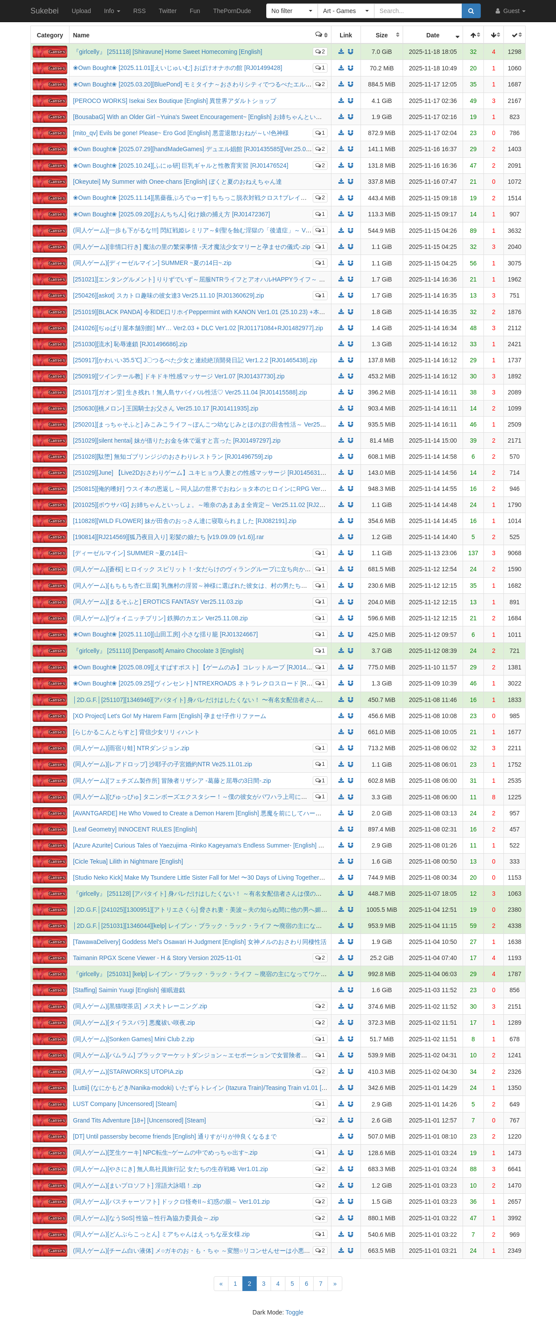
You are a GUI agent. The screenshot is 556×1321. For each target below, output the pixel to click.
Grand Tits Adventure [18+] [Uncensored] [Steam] (139, 1120)
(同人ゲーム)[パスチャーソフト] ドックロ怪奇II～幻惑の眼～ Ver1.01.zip (171, 1201)
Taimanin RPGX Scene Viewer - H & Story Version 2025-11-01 (157, 957)
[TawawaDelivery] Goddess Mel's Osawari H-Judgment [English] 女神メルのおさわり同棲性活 (200, 941)
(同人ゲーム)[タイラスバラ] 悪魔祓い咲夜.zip (134, 1022)
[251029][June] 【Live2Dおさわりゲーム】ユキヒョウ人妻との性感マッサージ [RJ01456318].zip (204, 472)
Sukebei (44, 11)
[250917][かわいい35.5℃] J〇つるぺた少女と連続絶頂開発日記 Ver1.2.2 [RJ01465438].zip (195, 360)
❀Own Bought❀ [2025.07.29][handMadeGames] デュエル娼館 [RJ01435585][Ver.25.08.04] (196, 149)
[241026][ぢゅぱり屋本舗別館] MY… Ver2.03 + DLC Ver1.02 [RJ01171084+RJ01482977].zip (198, 327)
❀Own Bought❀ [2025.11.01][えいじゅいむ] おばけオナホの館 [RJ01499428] (177, 67)
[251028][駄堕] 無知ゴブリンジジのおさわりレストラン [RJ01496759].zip (172, 456)
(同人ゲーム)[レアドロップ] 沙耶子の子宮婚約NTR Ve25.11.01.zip (162, 764)
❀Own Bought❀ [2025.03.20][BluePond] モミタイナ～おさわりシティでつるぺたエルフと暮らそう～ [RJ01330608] (230, 84)
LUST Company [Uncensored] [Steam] (125, 1103)
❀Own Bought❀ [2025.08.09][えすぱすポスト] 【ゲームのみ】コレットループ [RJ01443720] (199, 667)
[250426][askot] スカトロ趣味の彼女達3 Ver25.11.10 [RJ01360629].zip (168, 295)
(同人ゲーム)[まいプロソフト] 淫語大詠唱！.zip (137, 1185)
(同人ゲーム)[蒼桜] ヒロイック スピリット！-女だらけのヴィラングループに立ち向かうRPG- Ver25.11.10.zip (221, 569)
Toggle (294, 1312)
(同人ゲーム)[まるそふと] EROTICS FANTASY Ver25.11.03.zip (158, 601)
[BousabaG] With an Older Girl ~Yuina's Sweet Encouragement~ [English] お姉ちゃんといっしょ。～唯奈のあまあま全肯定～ (243, 116)
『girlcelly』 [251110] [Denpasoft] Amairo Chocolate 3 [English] (158, 650)
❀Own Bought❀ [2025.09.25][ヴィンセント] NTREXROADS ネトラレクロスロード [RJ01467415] (205, 683)
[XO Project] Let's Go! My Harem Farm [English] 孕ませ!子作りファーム (169, 715)
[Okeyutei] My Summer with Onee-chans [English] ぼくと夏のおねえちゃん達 (177, 181)
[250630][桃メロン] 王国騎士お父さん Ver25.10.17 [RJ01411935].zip (165, 408)
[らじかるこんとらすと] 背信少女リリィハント (136, 731)
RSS (139, 10)
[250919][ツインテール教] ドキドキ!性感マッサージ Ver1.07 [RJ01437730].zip (179, 376)
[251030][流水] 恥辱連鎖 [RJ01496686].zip (130, 344)
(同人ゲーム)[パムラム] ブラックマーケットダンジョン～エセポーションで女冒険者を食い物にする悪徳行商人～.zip (231, 1055)
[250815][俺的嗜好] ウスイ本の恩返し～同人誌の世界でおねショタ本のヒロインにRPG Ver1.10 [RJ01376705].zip (227, 488)
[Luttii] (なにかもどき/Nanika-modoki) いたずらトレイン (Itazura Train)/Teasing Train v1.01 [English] (208, 1087)
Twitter (167, 10)
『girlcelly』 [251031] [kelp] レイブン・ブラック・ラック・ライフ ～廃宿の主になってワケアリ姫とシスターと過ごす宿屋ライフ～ (251, 973)
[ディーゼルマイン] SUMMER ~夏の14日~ (130, 553)
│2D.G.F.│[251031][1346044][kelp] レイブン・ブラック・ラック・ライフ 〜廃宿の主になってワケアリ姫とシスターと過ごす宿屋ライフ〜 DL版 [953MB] (281, 925)
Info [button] (112, 10)
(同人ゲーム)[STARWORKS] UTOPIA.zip (128, 1071)
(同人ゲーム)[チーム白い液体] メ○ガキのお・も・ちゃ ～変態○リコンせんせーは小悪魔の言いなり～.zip (214, 1250)
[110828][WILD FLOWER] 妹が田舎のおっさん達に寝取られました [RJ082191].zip (184, 520)
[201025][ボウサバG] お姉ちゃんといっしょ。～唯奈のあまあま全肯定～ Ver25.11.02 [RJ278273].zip (210, 504)
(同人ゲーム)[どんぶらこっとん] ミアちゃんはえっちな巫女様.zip (161, 1234)
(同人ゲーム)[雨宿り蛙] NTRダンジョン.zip (131, 748)
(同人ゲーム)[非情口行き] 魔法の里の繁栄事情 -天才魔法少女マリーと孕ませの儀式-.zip (191, 246)
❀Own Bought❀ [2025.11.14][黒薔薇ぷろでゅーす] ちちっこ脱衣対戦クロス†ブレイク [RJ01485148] (209, 197)
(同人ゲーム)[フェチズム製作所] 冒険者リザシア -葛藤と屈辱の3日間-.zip (172, 780)
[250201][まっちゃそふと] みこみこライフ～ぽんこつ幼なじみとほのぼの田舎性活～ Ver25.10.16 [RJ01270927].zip (229, 424)
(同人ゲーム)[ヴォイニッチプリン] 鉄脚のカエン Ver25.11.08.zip (160, 618)
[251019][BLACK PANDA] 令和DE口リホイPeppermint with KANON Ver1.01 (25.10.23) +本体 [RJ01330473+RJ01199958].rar (242, 311)
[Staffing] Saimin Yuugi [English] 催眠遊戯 (129, 990)
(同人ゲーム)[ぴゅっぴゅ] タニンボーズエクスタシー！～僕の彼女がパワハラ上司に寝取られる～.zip (210, 796)
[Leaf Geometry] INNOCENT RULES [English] (135, 829)
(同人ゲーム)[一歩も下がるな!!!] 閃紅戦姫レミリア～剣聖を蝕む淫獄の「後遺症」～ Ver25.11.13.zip (208, 230)
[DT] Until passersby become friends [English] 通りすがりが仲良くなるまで (175, 1136)
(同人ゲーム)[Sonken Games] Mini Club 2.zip (133, 1039)
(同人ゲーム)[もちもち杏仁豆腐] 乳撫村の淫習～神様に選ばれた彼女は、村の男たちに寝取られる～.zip (213, 585)
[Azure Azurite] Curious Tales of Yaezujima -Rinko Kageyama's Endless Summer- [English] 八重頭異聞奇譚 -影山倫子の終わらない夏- (253, 845)
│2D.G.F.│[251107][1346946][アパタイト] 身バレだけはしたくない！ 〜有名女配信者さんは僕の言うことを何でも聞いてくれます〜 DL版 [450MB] (272, 699)
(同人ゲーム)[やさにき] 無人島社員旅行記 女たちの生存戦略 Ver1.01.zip (170, 1168)
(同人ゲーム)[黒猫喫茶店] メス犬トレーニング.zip (140, 1006)
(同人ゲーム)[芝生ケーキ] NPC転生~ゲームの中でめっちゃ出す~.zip (165, 1152)
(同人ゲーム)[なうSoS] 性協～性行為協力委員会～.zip (145, 1218)
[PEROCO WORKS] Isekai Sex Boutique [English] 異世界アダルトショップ (174, 100)
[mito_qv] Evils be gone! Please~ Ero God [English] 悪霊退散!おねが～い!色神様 (181, 132)
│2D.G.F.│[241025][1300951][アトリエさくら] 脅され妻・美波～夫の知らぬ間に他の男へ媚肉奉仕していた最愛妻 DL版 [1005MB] (249, 909)
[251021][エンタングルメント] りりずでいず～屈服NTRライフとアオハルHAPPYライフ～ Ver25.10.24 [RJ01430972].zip (237, 279)
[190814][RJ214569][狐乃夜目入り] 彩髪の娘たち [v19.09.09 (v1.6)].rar (168, 536)
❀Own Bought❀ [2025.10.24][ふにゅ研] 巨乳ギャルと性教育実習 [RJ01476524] (180, 165)
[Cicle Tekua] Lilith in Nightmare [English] (128, 861)
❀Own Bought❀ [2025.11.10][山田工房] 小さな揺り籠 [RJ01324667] (165, 634)
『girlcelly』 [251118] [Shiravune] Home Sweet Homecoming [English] (167, 51)
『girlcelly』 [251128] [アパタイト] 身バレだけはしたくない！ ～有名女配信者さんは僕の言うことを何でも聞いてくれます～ (243, 893)
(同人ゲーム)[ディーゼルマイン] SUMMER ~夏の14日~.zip (152, 262)
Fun (195, 10)
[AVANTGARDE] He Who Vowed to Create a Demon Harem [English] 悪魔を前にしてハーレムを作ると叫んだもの (227, 813)
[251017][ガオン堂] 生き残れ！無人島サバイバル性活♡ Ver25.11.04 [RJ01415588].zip (190, 392)
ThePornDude (232, 10)
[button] (292, 10)
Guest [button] (510, 10)
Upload (81, 10)
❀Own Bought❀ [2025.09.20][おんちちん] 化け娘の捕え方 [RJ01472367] (171, 214)
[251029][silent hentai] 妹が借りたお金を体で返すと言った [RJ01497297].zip (177, 440)
